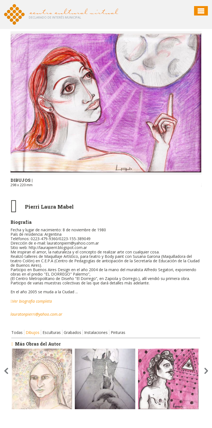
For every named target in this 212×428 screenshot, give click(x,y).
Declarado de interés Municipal (55, 17)
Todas (17, 332)
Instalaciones (96, 332)
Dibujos (32, 332)
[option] (105, 114)
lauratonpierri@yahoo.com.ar (36, 314)
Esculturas (52, 332)
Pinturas (118, 332)
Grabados (72, 332)
